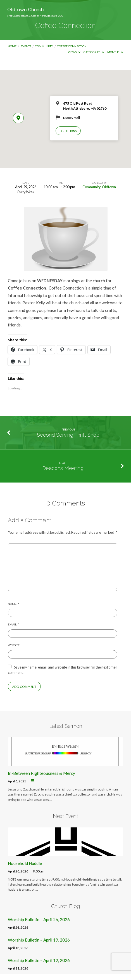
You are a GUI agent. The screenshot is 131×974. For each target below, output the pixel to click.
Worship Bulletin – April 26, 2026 (39, 919)
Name (13, 603)
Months (115, 52)
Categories (94, 52)
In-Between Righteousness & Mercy (41, 773)
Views (74, 52)
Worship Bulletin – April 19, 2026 (39, 939)
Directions (68, 131)
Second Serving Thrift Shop (68, 435)
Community (44, 46)
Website (14, 645)
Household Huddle (25, 863)
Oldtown (109, 187)
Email (13, 624)
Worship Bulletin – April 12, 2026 (39, 960)
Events (26, 46)
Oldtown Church (35, 12)
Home (12, 46)
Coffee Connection (72, 46)
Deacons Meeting (63, 468)
